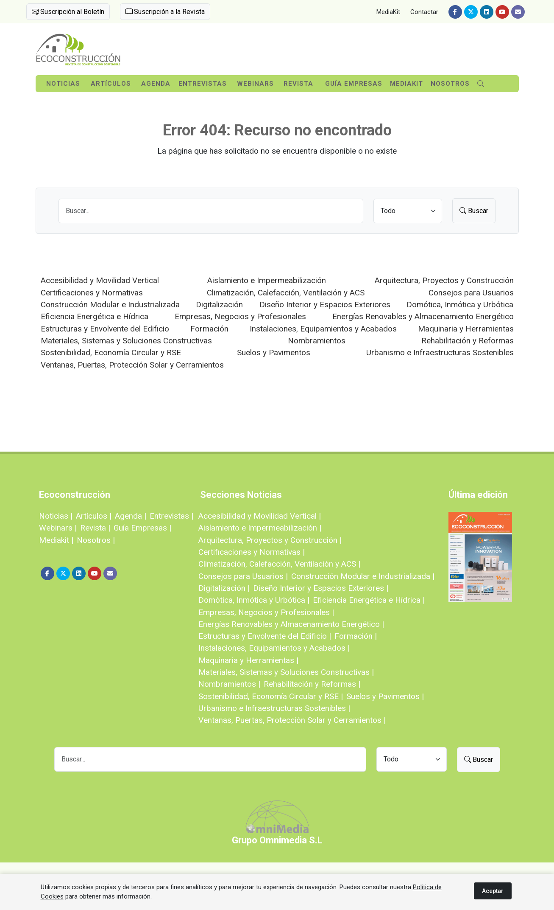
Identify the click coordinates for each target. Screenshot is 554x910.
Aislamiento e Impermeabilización (266, 280)
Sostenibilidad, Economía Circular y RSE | (270, 696)
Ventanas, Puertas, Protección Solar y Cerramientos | (292, 720)
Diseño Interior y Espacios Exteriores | (320, 588)
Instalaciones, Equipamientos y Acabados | (274, 648)
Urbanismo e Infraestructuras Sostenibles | (274, 708)
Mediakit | (56, 540)
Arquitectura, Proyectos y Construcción (444, 280)
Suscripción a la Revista (165, 11)
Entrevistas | (171, 516)
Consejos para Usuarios (471, 293)
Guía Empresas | (142, 528)
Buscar (473, 210)
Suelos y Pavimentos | (385, 696)
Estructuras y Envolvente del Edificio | (264, 636)
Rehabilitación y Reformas (467, 340)
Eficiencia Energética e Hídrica (94, 316)
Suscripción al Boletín (68, 11)
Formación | (355, 636)
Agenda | (130, 516)
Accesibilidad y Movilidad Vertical (100, 280)
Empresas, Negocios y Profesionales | (266, 612)
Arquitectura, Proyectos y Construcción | (270, 540)
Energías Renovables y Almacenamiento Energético (423, 316)
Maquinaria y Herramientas (466, 329)
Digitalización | (224, 588)
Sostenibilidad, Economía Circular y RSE (111, 352)
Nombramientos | (229, 684)
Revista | (95, 528)
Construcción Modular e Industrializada (110, 304)
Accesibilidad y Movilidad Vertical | (259, 516)
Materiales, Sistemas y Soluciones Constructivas (126, 340)
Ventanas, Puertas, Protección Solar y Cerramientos (132, 365)
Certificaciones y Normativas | (251, 552)
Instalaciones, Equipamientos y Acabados (323, 329)
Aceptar (493, 891)
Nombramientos (316, 340)
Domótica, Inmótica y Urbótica (459, 304)
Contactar (424, 12)
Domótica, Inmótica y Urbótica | (253, 600)
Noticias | (55, 516)
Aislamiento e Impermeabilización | (259, 528)
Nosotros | (96, 540)
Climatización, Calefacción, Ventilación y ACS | (279, 564)
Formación (209, 329)
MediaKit (388, 12)
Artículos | (93, 516)
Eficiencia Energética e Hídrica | (369, 600)
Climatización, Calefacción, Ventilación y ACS (286, 293)
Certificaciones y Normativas (92, 293)
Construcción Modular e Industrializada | (362, 576)
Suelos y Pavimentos (273, 352)
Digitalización (219, 304)
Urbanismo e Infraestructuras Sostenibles (440, 352)
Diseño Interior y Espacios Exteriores (324, 304)
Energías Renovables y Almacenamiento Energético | (291, 624)
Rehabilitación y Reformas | (312, 684)
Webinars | (58, 528)
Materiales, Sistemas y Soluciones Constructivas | (286, 672)
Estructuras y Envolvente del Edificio (105, 329)
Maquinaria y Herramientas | (248, 660)
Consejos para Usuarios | (243, 576)
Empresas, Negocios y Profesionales (240, 316)
